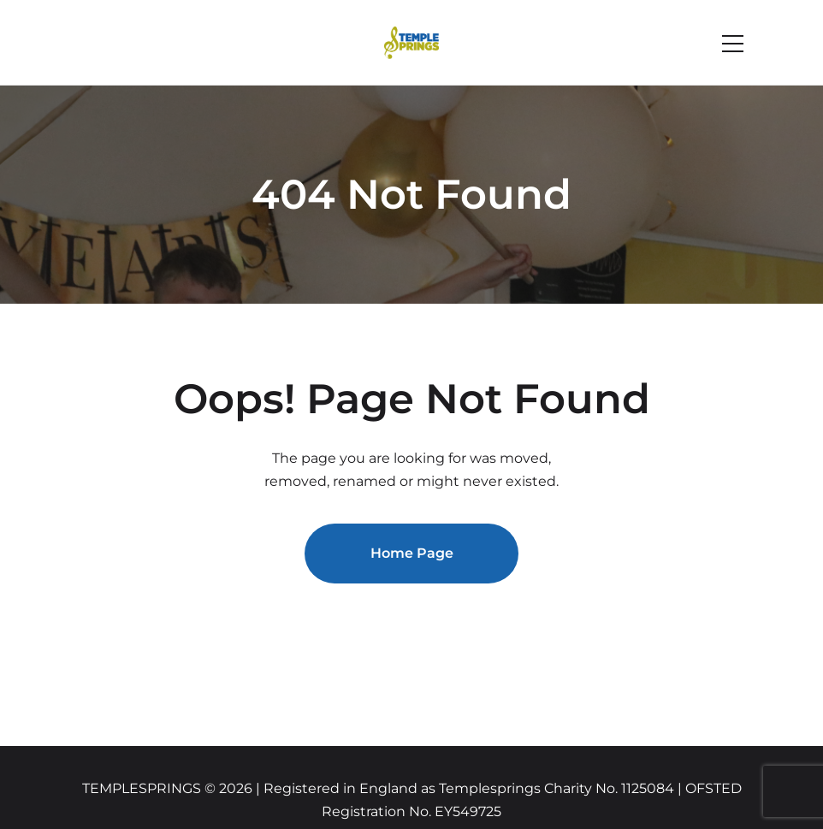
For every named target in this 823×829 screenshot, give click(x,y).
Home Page (411, 553)
